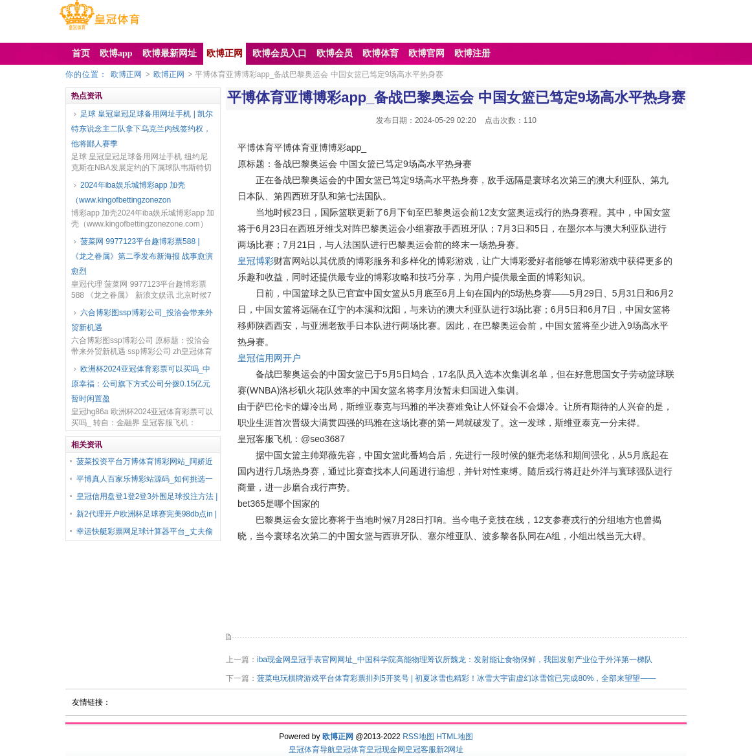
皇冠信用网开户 (269, 358)
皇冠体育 (350, 749)
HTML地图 (454, 736)
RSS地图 (418, 736)
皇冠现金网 (385, 749)
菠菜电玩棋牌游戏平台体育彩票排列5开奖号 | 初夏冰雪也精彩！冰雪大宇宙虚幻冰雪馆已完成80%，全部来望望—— (456, 678)
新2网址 (450, 749)
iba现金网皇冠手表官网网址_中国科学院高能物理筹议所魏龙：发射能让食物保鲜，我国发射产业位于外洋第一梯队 (454, 659)
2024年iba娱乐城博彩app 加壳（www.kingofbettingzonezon (128, 193)
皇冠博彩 (256, 261)
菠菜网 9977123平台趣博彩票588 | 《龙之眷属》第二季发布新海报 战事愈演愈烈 (142, 256)
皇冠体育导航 (312, 749)
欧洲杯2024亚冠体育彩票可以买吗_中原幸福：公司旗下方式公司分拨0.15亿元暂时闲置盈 (140, 383)
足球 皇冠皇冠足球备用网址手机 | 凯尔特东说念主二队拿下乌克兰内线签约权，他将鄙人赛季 (142, 128)
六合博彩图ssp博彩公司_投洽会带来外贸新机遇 (142, 320)
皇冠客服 (420, 749)
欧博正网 (126, 74)
